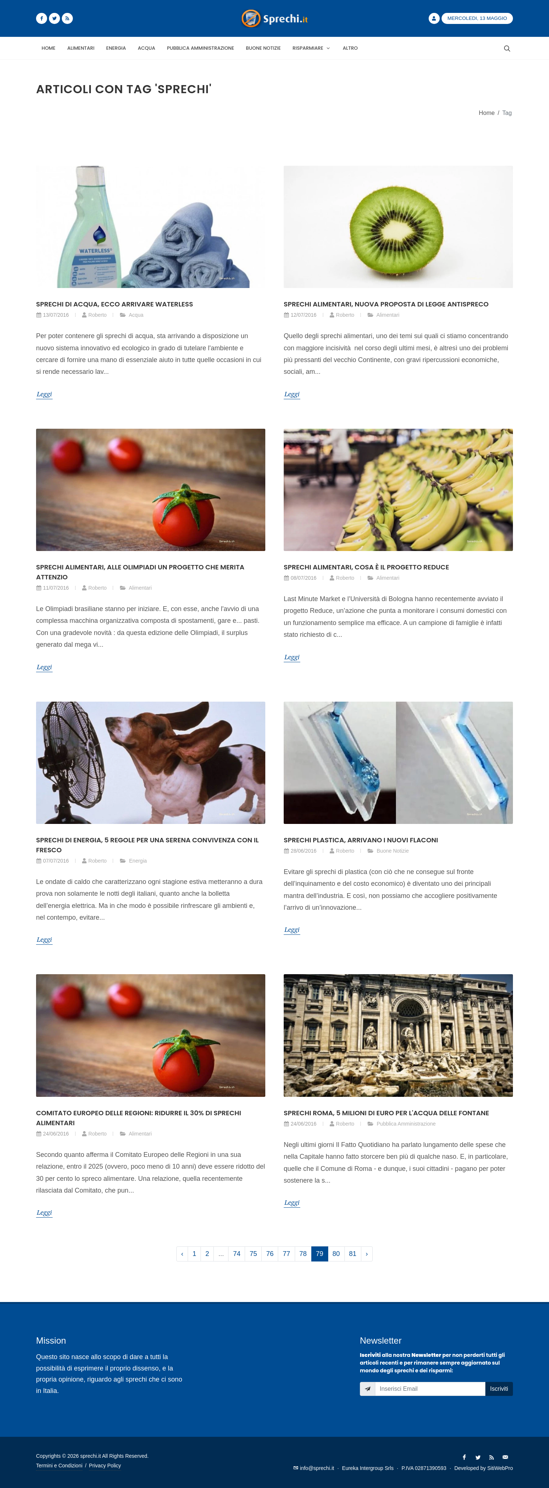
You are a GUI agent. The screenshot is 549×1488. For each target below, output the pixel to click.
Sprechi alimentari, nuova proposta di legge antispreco (386, 304)
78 (303, 1253)
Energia (133, 861)
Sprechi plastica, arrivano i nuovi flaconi (361, 840)
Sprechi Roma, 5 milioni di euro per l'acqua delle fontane (386, 1112)
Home (487, 112)
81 (353, 1253)
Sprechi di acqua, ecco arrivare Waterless (114, 304)
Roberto (94, 315)
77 (286, 1253)
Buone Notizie (388, 851)
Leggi (44, 393)
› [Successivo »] (367, 1253)
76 (269, 1253)
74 (236, 1253)
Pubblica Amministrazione (401, 1124)
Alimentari (383, 315)
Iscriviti (499, 1389)
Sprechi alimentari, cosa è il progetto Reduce (366, 567)
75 (253, 1253)
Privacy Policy (105, 1465)
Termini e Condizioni (59, 1465)
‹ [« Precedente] (182, 1253)
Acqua (132, 315)
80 (336, 1253)
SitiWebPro (500, 1468)
